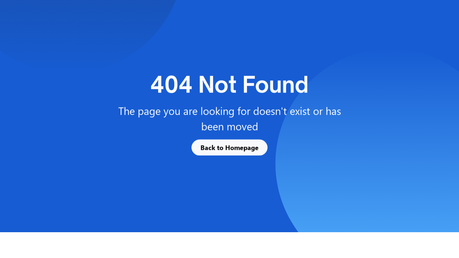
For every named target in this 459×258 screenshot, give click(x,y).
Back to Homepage (229, 147)
